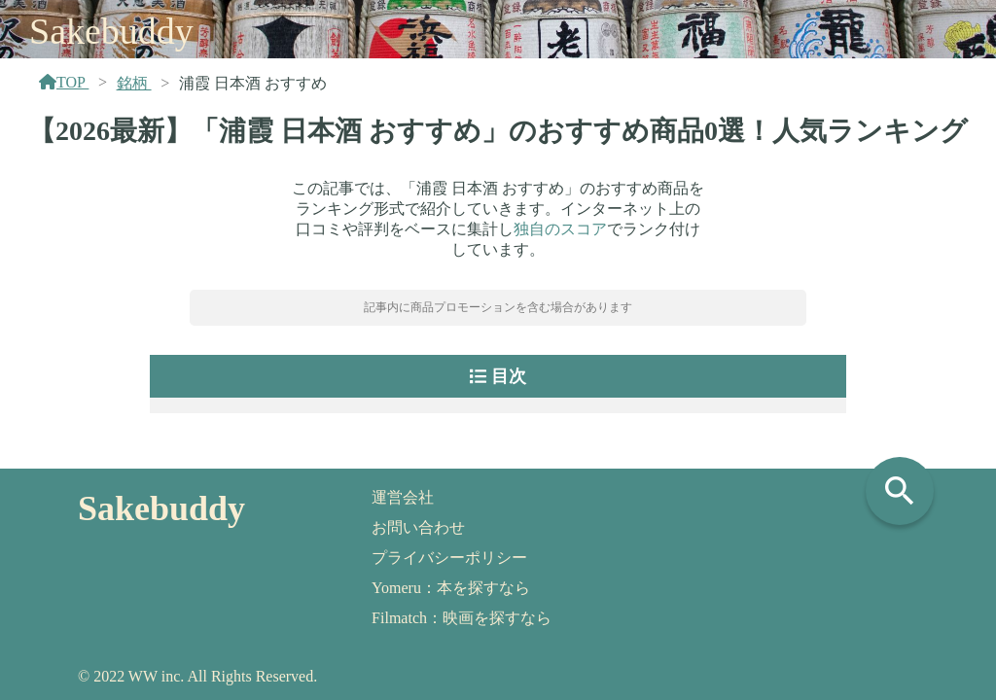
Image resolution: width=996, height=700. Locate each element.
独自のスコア (560, 229)
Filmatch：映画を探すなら (461, 618)
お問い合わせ (418, 527)
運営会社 (403, 497)
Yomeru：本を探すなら (451, 587)
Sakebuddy (111, 31)
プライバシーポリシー (449, 557)
